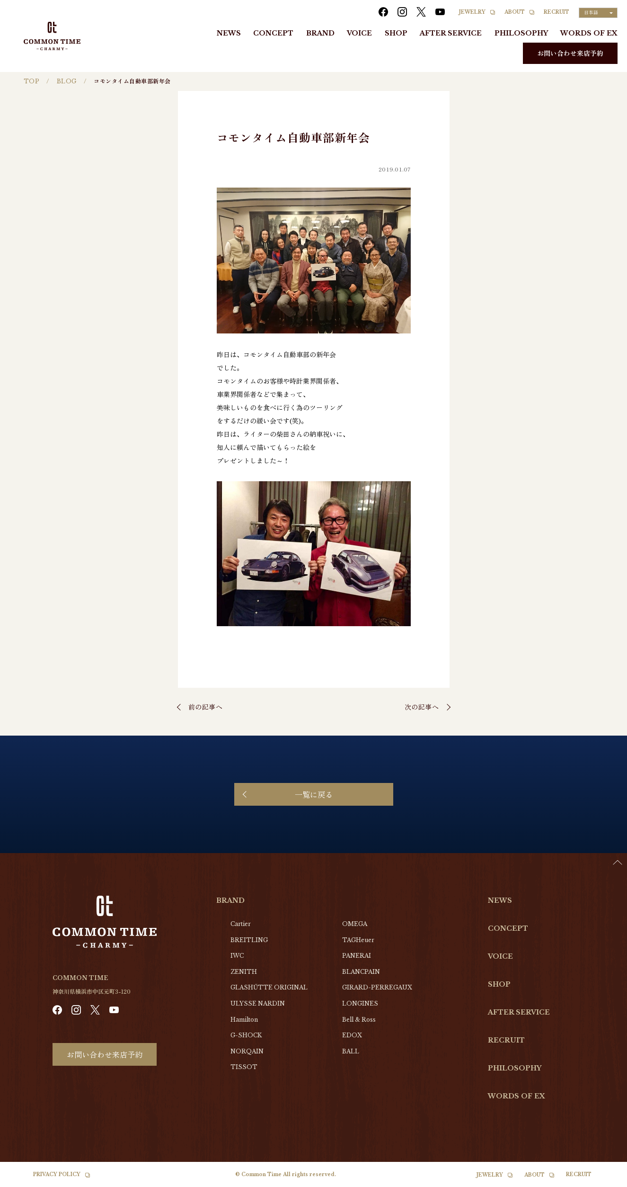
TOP (31, 81)
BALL (350, 1051)
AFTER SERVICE (451, 33)
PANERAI (356, 955)
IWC (237, 955)
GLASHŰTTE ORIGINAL (269, 987)
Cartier (240, 923)
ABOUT (514, 12)
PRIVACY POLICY (56, 1174)
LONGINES (360, 1003)
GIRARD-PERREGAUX (377, 987)
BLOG (67, 81)
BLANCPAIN (361, 971)
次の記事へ (422, 706)
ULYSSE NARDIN (257, 1003)
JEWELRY (472, 12)
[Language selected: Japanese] (598, 13)
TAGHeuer (358, 940)
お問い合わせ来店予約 (570, 53)
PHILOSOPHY (521, 33)
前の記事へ (205, 706)
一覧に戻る (314, 794)
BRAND (320, 33)
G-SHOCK (246, 1035)
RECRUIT (556, 12)
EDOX (352, 1035)
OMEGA (354, 923)
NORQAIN (247, 1051)
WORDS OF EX (589, 33)
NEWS (229, 33)
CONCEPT (273, 33)
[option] (603, 1180)
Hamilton (244, 1019)
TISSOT (243, 1066)
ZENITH (243, 971)
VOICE (359, 33)
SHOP (396, 33)
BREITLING (249, 940)
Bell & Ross (359, 1019)
